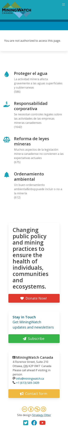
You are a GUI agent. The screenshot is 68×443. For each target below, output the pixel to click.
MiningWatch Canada (34, 357)
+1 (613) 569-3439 (27, 383)
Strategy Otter (41, 415)
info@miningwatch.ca (30, 379)
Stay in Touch (24, 317)
